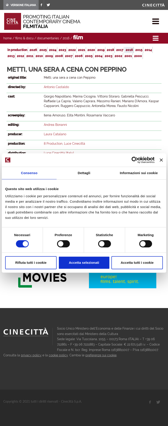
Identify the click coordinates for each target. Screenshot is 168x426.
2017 (119, 50)
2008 (59, 56)
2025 (43, 50)
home (7, 38)
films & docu (24, 38)
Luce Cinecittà (74, 143)
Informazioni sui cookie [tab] (139, 173)
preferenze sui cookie (101, 355)
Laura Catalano (55, 134)
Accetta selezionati (84, 262)
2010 (39, 56)
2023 (62, 50)
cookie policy (58, 355)
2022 (72, 50)
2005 (89, 56)
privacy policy (31, 355)
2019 (100, 50)
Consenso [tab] (29, 173)
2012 (20, 56)
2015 (138, 50)
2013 (11, 56)
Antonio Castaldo (56, 87)
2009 (49, 56)
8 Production (53, 143)
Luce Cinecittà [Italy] (59, 153)
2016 (66, 38)
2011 (29, 56)
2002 (118, 56)
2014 (148, 50)
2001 (128, 56)
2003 (108, 56)
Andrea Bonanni (55, 124)
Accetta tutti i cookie (137, 262)
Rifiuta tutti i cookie (30, 262)
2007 (69, 56)
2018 (110, 50)
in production (17, 50)
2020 (91, 50)
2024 (52, 50)
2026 (33, 50)
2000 (138, 56)
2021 (81, 50)
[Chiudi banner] (161, 160)
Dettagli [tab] (84, 173)
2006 (79, 56)
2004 (98, 56)
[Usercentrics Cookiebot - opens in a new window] (135, 160)
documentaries (48, 38)
